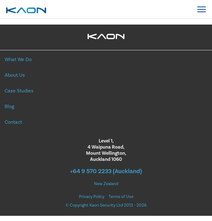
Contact (13, 122)
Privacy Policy (91, 197)
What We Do (18, 59)
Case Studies (19, 91)
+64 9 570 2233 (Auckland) (106, 171)
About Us (15, 75)
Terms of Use (120, 197)
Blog (9, 106)
